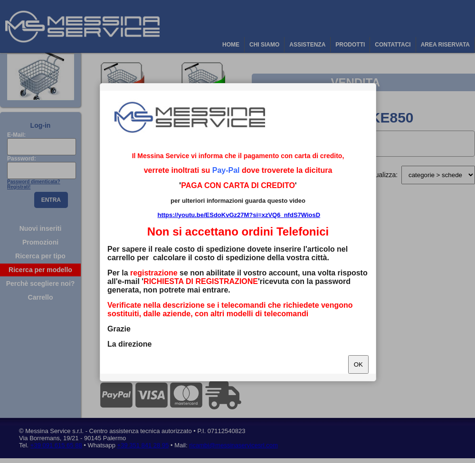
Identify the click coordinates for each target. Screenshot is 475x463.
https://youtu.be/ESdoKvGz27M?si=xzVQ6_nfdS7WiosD (238, 214)
